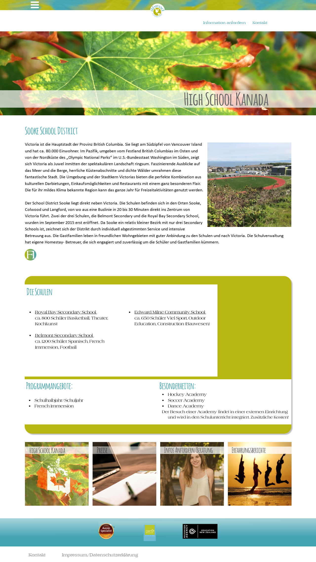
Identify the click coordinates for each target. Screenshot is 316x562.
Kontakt (37, 554)
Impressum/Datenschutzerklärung (100, 554)
